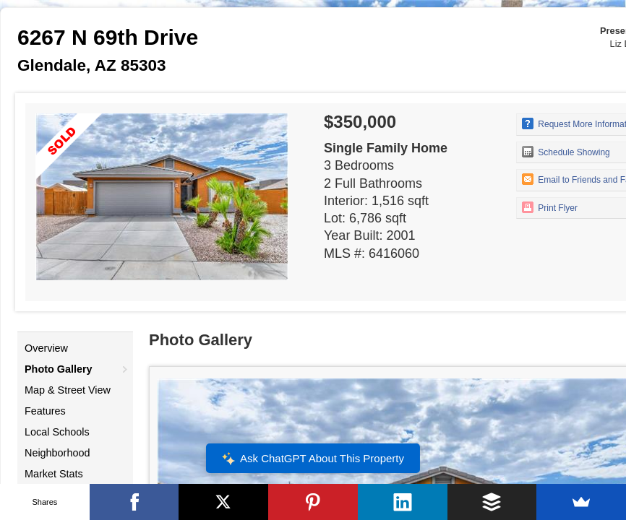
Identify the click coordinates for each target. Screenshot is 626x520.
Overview (46, 348)
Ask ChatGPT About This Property (313, 458)
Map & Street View (68, 390)
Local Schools (57, 432)
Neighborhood (57, 453)
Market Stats (54, 474)
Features (45, 411)
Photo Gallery (59, 369)
